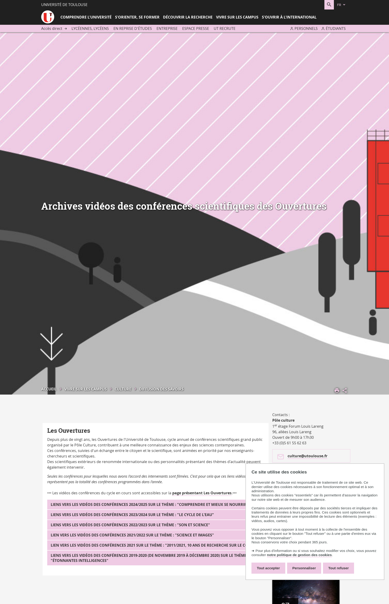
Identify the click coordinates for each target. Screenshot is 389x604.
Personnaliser (304, 568)
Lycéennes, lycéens (90, 28)
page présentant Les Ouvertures (202, 492)
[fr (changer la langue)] (341, 4)
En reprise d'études (132, 28)
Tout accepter (268, 568)
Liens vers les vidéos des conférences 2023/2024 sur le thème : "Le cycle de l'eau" (132, 514)
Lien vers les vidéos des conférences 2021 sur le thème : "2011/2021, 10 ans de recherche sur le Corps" (154, 545)
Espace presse (195, 28)
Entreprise (167, 28)
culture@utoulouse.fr (307, 455)
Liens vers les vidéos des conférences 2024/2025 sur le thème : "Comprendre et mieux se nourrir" (150, 504)
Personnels (306, 28)
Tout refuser (338, 568)
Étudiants (336, 28)
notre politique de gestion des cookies (299, 555)
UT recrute (224, 28)
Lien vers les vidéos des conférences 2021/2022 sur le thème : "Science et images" (132, 535)
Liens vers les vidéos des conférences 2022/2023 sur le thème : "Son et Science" (130, 524)
